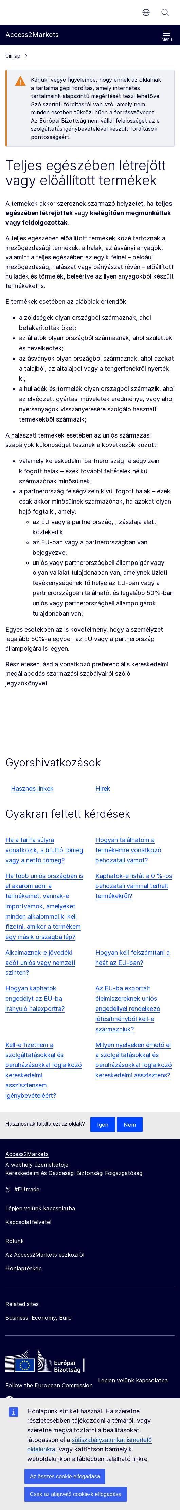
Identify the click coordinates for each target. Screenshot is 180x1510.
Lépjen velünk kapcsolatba (133, 1380)
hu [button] (146, 12)
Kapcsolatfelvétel (28, 1222)
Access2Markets (27, 1153)
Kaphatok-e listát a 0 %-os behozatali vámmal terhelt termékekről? (133, 886)
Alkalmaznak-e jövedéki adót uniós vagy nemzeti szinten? (40, 962)
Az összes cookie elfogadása (65, 1476)
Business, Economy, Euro (38, 1317)
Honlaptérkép (23, 1268)
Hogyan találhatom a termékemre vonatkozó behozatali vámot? (128, 850)
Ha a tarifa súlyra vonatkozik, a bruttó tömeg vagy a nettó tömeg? (44, 850)
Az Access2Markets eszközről (44, 1254)
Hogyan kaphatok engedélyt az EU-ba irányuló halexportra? (35, 998)
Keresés (165, 12)
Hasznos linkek (32, 788)
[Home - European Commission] (54, 1362)
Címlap (12, 56)
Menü (167, 36)
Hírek (102, 788)
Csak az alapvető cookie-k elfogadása (76, 1494)
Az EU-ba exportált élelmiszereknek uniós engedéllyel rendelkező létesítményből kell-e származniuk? (127, 1009)
